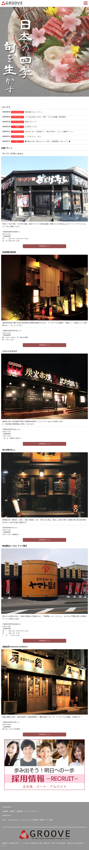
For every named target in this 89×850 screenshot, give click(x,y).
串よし (4, 820)
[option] (44, 52)
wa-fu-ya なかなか (14, 820)
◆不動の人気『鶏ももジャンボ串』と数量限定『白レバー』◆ (47, 141)
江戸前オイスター (31, 127)
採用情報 (20, 811)
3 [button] (46, 98)
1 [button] (39, 98)
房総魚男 (36, 820)
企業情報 (5, 811)
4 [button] (50, 98)
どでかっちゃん (26, 820)
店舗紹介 (12, 811)
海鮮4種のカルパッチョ (33, 112)
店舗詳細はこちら (44, 246)
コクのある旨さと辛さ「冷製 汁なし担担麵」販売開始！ (46, 117)
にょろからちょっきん (33, 136)
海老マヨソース (30, 122)
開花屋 (42, 820)
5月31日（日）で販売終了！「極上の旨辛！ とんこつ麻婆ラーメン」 (50, 131)
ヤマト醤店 (49, 820)
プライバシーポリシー (31, 811)
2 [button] (43, 98)
